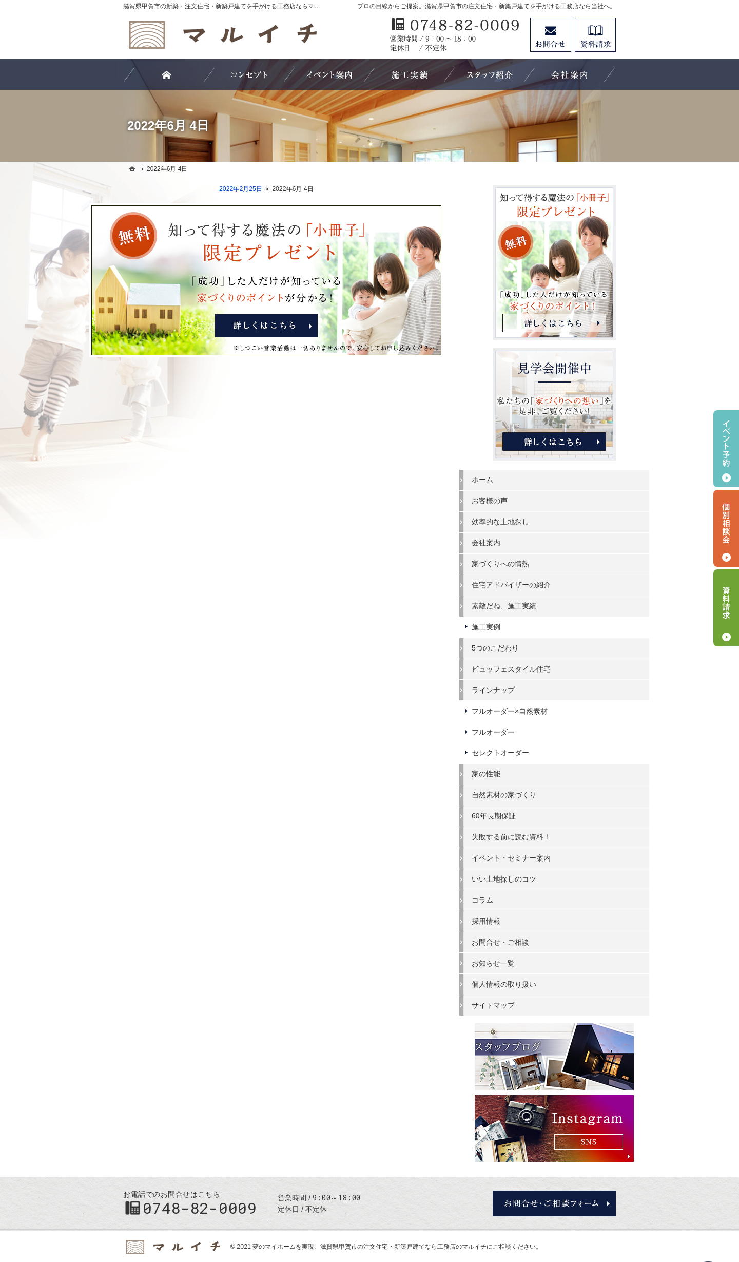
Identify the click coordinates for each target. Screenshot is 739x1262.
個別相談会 (726, 528)
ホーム (516, 479)
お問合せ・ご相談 (533, 941)
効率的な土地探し (533, 521)
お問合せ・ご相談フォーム (554, 1174)
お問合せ (550, 35)
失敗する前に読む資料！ (544, 836)
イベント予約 (726, 448)
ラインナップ (526, 689)
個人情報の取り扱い (537, 983)
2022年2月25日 (274, 189)
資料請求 (595, 35)
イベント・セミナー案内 (544, 857)
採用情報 (519, 920)
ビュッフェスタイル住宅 (544, 668)
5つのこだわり (528, 647)
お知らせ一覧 (526, 962)
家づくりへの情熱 (533, 563)
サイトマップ (526, 1004)
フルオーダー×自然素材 (543, 710)
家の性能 (519, 773)
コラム (516, 899)
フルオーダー (526, 731)
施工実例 (519, 626)
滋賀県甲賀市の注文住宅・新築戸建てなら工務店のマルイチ (403, 1216)
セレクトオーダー (533, 752)
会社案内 (519, 542)
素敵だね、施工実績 (537, 605)
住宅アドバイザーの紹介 (544, 584)
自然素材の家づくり (537, 794)
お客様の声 (523, 500)
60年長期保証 (527, 815)
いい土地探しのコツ (537, 878)
